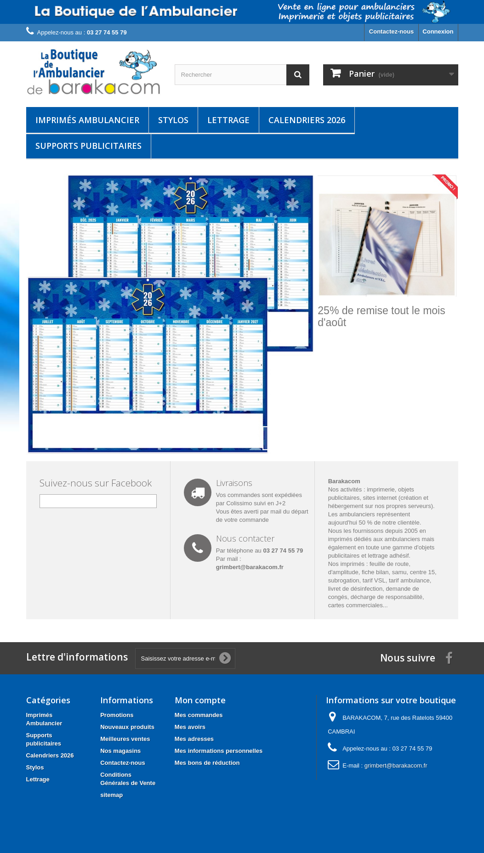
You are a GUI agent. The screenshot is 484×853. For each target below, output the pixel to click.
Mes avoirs (190, 726)
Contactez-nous (391, 31)
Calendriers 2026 (306, 119)
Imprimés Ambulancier (87, 119)
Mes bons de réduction (207, 762)
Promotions (116, 715)
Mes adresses (194, 738)
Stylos (173, 119)
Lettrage (228, 119)
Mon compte (200, 700)
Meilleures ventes (125, 738)
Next (297, 438)
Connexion (437, 31)
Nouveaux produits (127, 726)
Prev (274, 438)
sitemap (111, 794)
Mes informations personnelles (218, 750)
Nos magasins (120, 750)
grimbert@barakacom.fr (250, 567)
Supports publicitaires (88, 145)
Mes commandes (199, 715)
